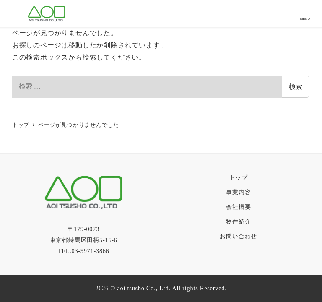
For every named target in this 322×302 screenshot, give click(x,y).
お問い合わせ (238, 236)
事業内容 (238, 192)
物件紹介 (238, 221)
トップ (238, 177)
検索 (295, 86)
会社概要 (238, 206)
